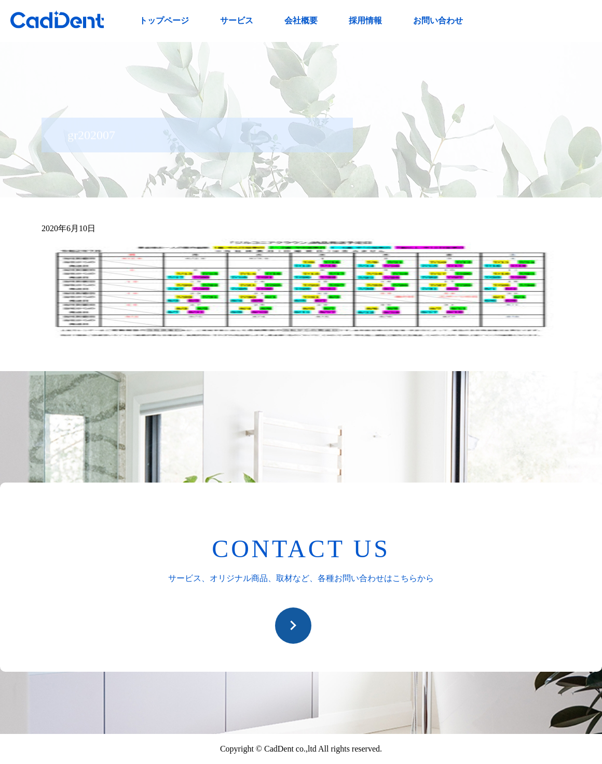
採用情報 (365, 20)
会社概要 (301, 20)
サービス (236, 20)
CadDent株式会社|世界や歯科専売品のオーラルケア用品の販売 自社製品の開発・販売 (57, 19)
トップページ (164, 20)
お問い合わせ (438, 20)
